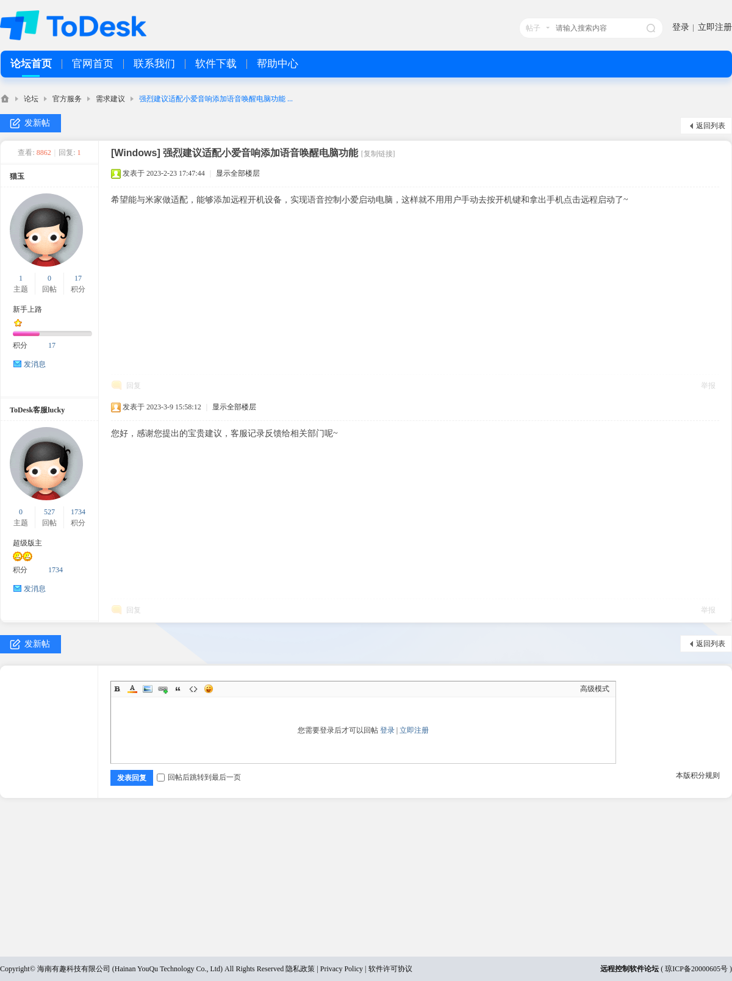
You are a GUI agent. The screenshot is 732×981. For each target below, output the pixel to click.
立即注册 (715, 27)
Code (193, 689)
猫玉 (17, 176)
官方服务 (67, 99)
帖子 (533, 28)
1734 (78, 512)
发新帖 (37, 123)
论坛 (31, 99)
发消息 (35, 364)
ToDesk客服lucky (37, 410)
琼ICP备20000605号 (696, 969)
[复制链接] (378, 153)
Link (163, 689)
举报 (708, 385)
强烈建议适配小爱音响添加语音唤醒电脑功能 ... (216, 99)
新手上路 (27, 309)
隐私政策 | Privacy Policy (324, 969)
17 (78, 278)
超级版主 (27, 543)
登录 (680, 27)
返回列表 (710, 125)
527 (49, 512)
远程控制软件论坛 (629, 969)
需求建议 (110, 99)
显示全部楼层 (238, 173)
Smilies (209, 689)
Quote (178, 689)
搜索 (651, 28)
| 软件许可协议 (387, 969)
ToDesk (5, 98)
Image (148, 689)
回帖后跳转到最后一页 (199, 777)
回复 (133, 385)
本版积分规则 (698, 775)
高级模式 (594, 689)
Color (132, 689)
